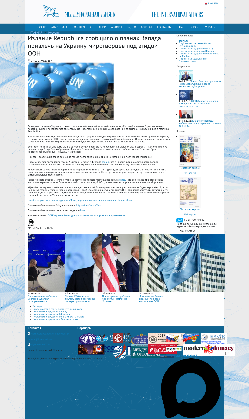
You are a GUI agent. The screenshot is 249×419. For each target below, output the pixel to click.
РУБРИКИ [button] (209, 27)
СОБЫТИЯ (78, 27)
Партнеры (84, 328)
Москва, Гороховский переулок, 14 (50, 333)
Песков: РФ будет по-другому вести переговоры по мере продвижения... (80, 299)
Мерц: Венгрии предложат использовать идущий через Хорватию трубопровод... (200, 84)
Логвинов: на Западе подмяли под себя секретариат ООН (151, 299)
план (107, 215)
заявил (105, 161)
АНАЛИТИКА (59, 27)
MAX (82, 210)
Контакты (34, 328)
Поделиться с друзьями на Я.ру (196, 48)
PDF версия (190, 172)
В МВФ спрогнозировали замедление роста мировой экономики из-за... (199, 103)
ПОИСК (194, 27)
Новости (53, 32)
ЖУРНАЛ (146, 27)
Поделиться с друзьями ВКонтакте (198, 51)
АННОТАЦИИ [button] (98, 27)
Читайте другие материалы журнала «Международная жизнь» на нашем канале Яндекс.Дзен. (80, 200)
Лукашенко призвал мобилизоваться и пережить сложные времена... (200, 123)
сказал (123, 179)
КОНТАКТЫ (164, 27)
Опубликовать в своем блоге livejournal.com (195, 44)
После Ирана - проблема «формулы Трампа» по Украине (116, 299)
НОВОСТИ (40, 27)
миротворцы (97, 215)
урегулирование (80, 215)
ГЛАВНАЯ (36, 32)
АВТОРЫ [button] (116, 27)
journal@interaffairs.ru (40, 339)
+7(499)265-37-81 (40, 344)
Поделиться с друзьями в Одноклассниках (193, 60)
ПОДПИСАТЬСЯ (186, 230)
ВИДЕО (131, 27)
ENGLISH (211, 3)
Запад (67, 215)
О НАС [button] (180, 27)
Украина (58, 215)
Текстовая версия (190, 167)
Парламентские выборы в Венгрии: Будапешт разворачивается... (42, 299)
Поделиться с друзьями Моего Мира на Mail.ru (199, 55)
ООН (50, 215)
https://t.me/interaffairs (88, 205)
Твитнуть (183, 40)
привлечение (118, 215)
